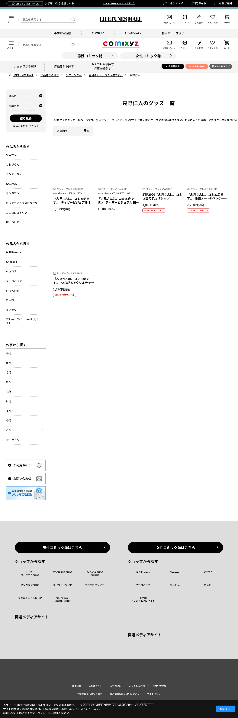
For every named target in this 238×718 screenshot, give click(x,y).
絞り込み (26, 118)
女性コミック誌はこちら (175, 547)
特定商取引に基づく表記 (89, 693)
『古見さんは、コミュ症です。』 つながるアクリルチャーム (73, 283)
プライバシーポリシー (35, 713)
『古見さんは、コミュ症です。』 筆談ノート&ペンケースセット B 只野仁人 (207, 198)
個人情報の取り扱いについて (124, 693)
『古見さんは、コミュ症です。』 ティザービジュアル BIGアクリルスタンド (118, 202)
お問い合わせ (159, 685)
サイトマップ (154, 693)
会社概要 (76, 685)
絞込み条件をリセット (26, 126)
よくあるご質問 (223, 3)
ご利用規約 (115, 685)
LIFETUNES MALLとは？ (119, 3)
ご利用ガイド (198, 3)
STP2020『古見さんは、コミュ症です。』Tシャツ (162, 196)
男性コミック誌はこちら (62, 547)
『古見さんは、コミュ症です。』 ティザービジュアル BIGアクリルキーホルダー (73, 202)
